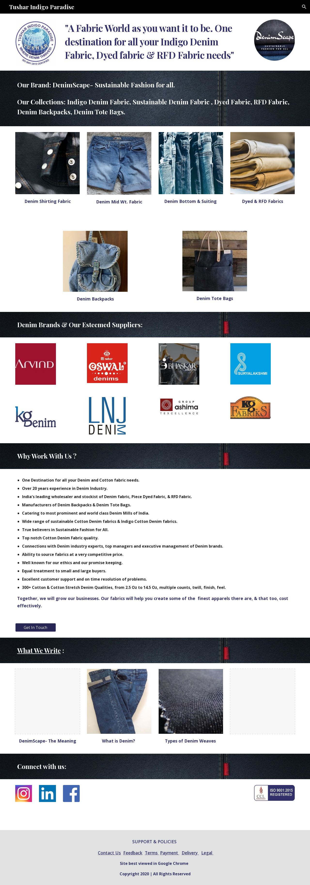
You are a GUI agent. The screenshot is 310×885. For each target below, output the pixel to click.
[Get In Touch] (36, 627)
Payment (169, 853)
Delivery (190, 853)
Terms (152, 853)
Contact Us (109, 853)
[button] (304, 7)
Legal (207, 853)
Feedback (132, 853)
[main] (155, 41)
